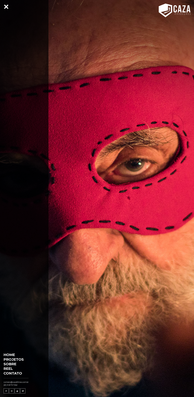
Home (9, 355)
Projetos (14, 359)
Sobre (10, 364)
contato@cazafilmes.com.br (16, 382)
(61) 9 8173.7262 (10, 385)
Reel (8, 368)
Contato (13, 373)
